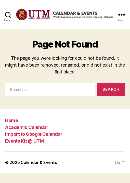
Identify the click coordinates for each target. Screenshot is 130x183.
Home (11, 120)
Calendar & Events (39, 162)
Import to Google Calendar (33, 134)
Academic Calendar (26, 127)
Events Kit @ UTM (24, 141)
